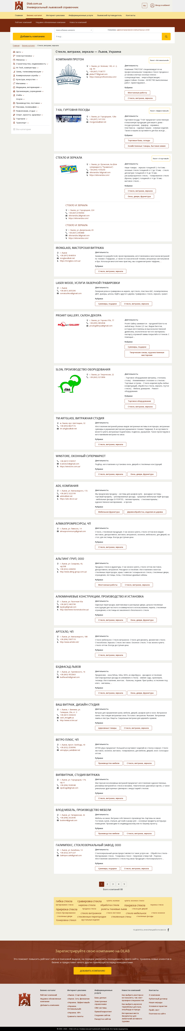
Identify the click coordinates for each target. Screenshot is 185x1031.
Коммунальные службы (27, 75)
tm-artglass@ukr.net (68, 428)
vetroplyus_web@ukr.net (70, 750)
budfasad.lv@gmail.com (70, 677)
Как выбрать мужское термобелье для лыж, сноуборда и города (132, 1007)
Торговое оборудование (139, 401)
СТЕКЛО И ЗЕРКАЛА (69, 157)
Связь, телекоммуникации (28, 71)
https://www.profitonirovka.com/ (103, 77)
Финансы (20, 60)
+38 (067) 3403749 (68, 604)
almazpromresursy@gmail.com (73, 531)
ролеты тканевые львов (114, 909)
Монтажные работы (137, 92)
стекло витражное (91, 913)
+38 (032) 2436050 (68, 569)
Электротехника (24, 56)
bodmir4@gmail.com (68, 820)
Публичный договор (158, 998)
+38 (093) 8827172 (68, 426)
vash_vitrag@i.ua (67, 717)
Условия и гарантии (158, 1006)
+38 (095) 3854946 (97, 323)
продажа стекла (89, 908)
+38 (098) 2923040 (68, 817)
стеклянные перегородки (91, 916)
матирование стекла (64, 904)
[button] (160, 5)
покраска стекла (134, 905)
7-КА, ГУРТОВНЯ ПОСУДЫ (73, 110)
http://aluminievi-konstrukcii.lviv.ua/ (74, 609)
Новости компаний (78, 22)
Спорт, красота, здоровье (28, 115)
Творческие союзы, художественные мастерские (147, 353)
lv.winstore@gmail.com (69, 464)
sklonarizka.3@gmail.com (79, 235)
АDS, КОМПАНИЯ (67, 486)
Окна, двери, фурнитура (139, 196)
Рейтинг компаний (23, 22)
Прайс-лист (154, 1010)
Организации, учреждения (28, 91)
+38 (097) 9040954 (68, 255)
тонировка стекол (66, 920)
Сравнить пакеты (75, 1016)
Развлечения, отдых (25, 111)
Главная (19, 15)
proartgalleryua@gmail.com (101, 325)
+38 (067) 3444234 (68, 715)
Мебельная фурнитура (109, 512)
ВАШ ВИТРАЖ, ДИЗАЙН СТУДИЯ (77, 704)
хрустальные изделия (90, 920)
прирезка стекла (66, 909)
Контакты (130, 15)
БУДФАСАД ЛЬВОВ (68, 666)
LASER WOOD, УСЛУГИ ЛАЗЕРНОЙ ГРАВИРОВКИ (88, 283)
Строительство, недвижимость (31, 64)
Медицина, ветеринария (27, 87)
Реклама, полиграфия (26, 107)
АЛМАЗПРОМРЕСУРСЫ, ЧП (73, 523)
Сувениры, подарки (107, 304)
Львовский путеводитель (109, 15)
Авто (18, 52)
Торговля (20, 118)
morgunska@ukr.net (98, 122)
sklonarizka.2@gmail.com (79, 215)
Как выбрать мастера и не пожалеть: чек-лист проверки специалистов (133, 998)
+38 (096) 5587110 (68, 639)
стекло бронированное (66, 913)
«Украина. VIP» (74, 1012)
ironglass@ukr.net (67, 258)
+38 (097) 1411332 (97, 119)
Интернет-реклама (55, 15)
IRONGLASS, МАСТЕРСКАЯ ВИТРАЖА (80, 248)
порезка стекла (156, 904)
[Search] (108, 36)
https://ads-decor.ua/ (68, 499)
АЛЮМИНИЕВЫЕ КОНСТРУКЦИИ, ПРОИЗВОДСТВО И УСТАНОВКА (100, 596)
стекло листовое (113, 913)
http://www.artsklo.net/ (69, 642)
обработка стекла (109, 905)
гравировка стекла (89, 901)
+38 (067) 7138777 (97, 71)
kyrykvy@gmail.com (68, 607)
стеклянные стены (121, 916)
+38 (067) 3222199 (68, 493)
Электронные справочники (101, 1002)
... (145, 83)
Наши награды (155, 1002)
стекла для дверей (139, 908)
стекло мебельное (136, 913)
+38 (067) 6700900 (76, 213)
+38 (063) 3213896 (97, 377)
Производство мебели (108, 763)
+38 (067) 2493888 (76, 233)
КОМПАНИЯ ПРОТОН (70, 59)
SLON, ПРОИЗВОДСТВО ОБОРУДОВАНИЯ (83, 369)
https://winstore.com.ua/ (70, 466)
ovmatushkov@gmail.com (71, 293)
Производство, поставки (28, 103)
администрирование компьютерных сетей (133, 30)
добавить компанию (92, 970)
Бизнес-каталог (34, 15)
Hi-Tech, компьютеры (26, 67)
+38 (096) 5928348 (68, 785)
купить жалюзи (113, 900)
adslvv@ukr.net (66, 496)
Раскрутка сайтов (103, 1019)
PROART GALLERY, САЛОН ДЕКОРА (78, 315)
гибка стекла (64, 901)
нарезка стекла (86, 905)
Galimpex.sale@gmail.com (71, 855)
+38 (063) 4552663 (68, 674)
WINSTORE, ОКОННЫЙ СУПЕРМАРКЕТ (81, 456)
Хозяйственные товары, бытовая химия (146, 146)
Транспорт (21, 122)
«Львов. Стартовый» (76, 995)
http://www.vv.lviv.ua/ (68, 720)
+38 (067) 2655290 (68, 290)
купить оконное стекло (134, 900)
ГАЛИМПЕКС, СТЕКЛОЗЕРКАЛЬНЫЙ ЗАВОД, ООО (88, 845)
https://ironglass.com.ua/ (70, 261)
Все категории (22, 129)
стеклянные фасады (144, 916)
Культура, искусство (25, 79)
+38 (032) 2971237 (68, 852)
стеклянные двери (64, 916)
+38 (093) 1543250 (97, 169)
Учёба (19, 95)
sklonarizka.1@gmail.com (100, 172)
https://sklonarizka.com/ (99, 175)
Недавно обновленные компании (50, 22)
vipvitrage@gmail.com (69, 788)
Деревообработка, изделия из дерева (145, 512)
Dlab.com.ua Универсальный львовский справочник (52, 5)
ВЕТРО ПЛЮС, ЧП (67, 739)
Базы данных (100, 997)
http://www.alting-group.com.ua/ (73, 572)
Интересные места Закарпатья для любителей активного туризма (132, 1017)
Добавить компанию (32, 36)
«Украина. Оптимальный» (74, 1007)
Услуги (19, 99)
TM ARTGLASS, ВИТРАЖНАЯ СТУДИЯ (80, 418)
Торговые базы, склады (139, 140)
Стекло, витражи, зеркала (140, 98)
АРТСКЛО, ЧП (64, 631)
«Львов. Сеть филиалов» (78, 998)
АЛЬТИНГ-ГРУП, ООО (70, 559)
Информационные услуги (81, 15)
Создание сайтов (102, 1015)
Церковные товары (107, 728)
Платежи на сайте (157, 1013)
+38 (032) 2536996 (68, 747)
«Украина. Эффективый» (78, 1002)
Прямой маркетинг (103, 1011)
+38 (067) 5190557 (68, 461)
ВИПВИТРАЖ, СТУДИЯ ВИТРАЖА (78, 775)
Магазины (21, 83)
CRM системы (101, 1008)
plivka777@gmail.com (99, 74)
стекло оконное (158, 913)
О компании (154, 995)
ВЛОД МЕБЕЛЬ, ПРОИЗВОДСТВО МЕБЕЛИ (83, 810)
